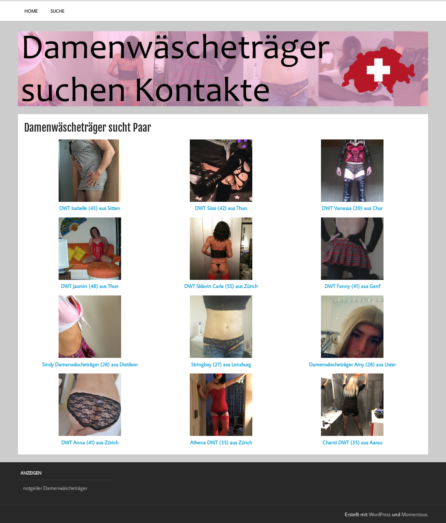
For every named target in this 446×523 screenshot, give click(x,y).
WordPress (380, 514)
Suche (57, 11)
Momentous (414, 514)
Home (30, 11)
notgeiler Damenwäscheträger (55, 488)
